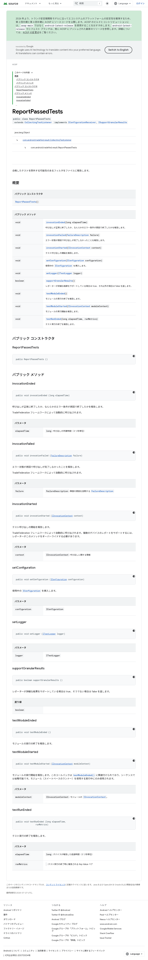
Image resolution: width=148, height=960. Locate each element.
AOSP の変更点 (31, 32)
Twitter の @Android (61, 910)
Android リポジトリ (12, 910)
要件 (5, 914)
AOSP (14, 64)
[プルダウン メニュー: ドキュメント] (41, 3)
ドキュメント (31, 3)
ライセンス (53, 951)
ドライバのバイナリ (12, 933)
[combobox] (87, 3)
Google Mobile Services (110, 928)
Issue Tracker (106, 938)
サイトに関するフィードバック (90, 951)
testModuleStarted (56, 306)
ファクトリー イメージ (13, 928)
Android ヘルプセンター (111, 910)
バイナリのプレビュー (13, 924)
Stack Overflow (107, 933)
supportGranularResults (59, 280)
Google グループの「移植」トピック (68, 940)
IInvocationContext (79, 247)
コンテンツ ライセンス (55, 884)
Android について (11, 951)
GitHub (6, 938)
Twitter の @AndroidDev (63, 914)
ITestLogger (65, 273)
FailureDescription (78, 235)
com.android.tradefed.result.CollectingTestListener (47, 140)
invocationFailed (56, 235)
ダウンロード (9, 919)
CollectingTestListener (38, 122)
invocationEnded (55, 222)
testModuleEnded (55, 293)
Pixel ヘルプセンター (109, 914)
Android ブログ (59, 919)
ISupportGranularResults (112, 122)
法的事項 (41, 951)
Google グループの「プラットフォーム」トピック (73, 929)
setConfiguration (56, 260)
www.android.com (108, 924)
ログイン (140, 3)
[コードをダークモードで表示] (134, 356)
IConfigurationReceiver (82, 122)
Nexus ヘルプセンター (110, 919)
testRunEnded (53, 319)
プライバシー (67, 951)
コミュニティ (29, 951)
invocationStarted (56, 247)
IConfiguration (75, 260)
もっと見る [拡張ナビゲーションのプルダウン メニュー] (54, 3)
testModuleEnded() (84, 775)
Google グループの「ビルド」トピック (69, 935)
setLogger (51, 273)
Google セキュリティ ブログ (64, 924)
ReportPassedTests (25, 201)
